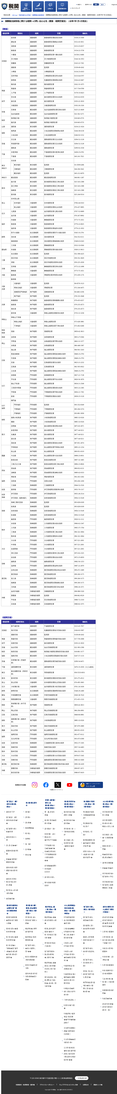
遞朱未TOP (10, 812)
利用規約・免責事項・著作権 (25, 1085)
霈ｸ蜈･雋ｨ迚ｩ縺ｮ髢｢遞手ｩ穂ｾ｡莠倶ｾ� (88, 974)
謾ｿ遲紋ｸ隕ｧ (50, 828)
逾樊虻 (27, 838)
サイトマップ (76, 8)
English (114, 4)
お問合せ (86, 1085)
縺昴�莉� (10, 898)
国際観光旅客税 (38, 15)
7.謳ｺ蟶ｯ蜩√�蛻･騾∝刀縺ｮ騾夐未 (108, 982)
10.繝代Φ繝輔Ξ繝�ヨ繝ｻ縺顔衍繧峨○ (69, 1031)
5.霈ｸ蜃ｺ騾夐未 (108, 965)
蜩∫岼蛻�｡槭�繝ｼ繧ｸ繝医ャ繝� (50, 920)
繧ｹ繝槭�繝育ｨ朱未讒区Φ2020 (50, 868)
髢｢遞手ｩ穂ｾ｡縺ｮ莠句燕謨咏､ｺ (89, 951)
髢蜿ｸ (28, 844)
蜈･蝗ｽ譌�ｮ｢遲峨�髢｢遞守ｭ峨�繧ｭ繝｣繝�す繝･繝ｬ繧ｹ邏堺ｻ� (12, 951)
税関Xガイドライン (56, 790)
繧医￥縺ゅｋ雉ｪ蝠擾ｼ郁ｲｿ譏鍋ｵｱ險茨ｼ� (89, 854)
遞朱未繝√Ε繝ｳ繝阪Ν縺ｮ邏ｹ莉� (12, 870)
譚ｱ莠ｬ (27, 817)
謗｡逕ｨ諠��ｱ (11, 845)
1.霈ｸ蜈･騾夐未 (108, 931)
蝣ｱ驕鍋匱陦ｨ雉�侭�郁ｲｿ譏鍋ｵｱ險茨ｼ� (89, 843)
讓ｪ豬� (28, 822)
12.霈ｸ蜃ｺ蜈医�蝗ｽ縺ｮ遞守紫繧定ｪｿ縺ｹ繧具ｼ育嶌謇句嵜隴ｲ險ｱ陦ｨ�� (70, 1053)
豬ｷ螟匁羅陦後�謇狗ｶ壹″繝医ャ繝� (12, 920)
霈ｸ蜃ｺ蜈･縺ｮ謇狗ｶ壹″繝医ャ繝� (31, 920)
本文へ (80, 4)
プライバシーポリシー (47, 1085)
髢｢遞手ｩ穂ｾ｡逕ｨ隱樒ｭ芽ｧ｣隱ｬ (88, 962)
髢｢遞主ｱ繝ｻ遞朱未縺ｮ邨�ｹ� (12, 820)
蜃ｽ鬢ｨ (27, 812)
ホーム (14, 15)
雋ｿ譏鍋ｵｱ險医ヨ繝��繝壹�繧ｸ (89, 815)
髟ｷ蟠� (28, 849)
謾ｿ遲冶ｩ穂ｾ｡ (50, 877)
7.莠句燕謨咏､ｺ (69, 1000)
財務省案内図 (82, 1078)
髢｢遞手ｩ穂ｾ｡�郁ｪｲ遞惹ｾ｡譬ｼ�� (30, 948)
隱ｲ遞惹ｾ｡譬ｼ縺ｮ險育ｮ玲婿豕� (89, 928)
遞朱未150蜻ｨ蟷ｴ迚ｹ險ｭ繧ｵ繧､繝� (11, 882)
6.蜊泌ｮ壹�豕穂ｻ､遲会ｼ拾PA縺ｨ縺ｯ (69, 991)
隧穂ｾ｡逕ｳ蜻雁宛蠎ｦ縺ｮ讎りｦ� (88, 940)
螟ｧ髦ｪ (27, 833)
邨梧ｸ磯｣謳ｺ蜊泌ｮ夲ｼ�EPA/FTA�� (51, 837)
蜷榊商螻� (29, 828)
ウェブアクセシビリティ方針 (68, 1085)
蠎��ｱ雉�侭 (107, 868)
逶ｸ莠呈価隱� (107, 862)
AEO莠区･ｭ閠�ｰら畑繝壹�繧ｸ (107, 837)
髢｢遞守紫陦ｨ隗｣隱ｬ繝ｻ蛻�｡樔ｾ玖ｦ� (50, 954)
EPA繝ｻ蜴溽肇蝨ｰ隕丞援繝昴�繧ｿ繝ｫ (69, 920)
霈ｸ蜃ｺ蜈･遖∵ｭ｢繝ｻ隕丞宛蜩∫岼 (69, 831)
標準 (96, 4)
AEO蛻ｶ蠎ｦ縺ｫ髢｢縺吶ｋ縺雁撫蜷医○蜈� (107, 885)
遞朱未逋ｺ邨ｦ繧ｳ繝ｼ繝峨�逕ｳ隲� (31, 976)
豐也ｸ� (28, 855)
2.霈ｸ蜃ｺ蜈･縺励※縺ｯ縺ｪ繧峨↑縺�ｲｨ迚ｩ (108, 940)
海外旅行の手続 (25, 15)
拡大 (102, 4)
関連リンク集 (98, 1085)
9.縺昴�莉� (107, 998)
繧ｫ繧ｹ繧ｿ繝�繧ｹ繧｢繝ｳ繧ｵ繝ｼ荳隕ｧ (107, 1007)
